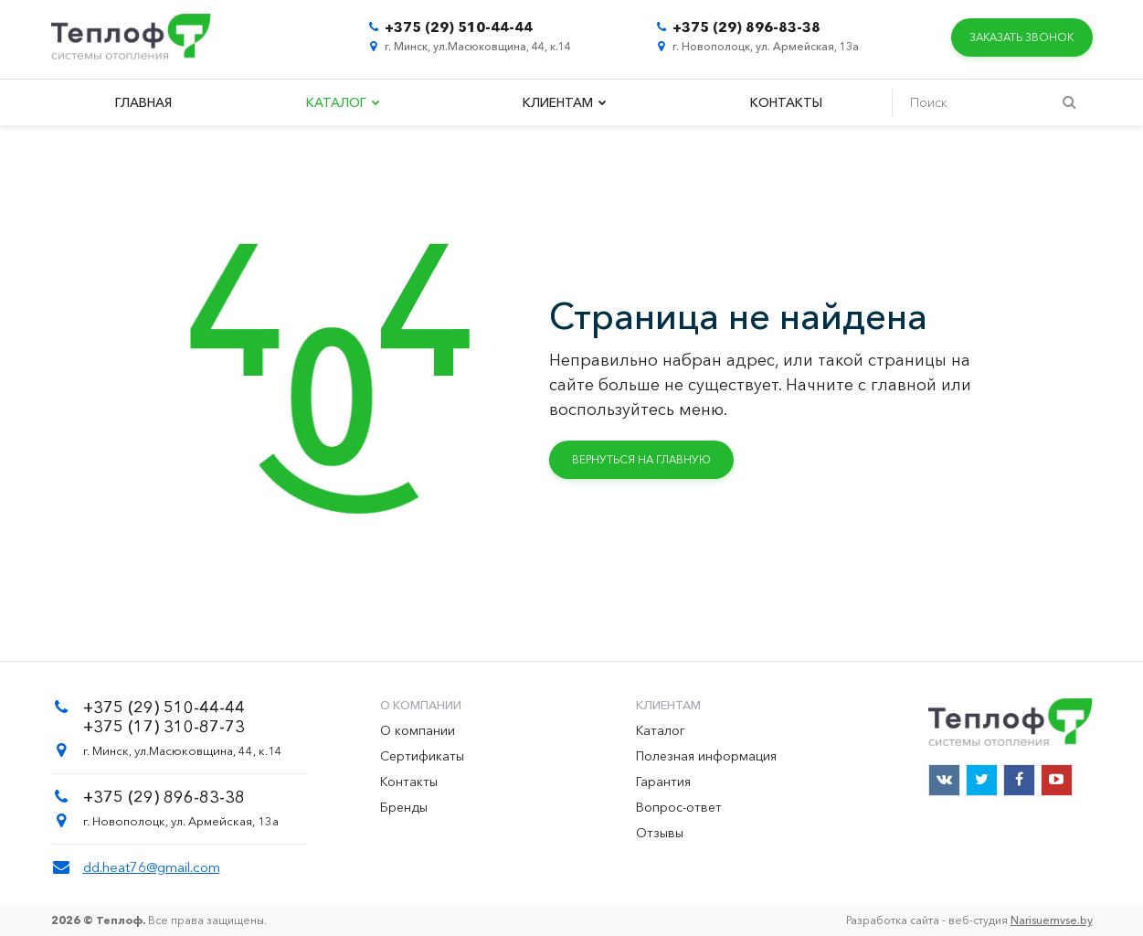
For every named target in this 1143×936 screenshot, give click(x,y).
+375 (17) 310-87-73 (164, 727)
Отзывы (659, 832)
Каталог (343, 102)
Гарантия (663, 781)
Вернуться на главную (641, 459)
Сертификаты (422, 756)
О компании (417, 730)
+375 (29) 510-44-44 (459, 27)
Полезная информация (706, 756)
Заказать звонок (1021, 37)
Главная (143, 102)
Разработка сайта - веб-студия (969, 920)
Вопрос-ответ (679, 807)
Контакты (786, 102)
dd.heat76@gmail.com (151, 867)
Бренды (404, 807)
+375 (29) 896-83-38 (746, 27)
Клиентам (565, 102)
